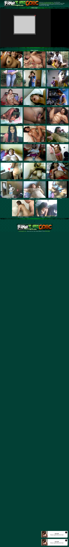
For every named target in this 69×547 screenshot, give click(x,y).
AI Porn (53, 3)
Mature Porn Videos (47, 3)
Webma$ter (47, 231)
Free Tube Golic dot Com (48, 2)
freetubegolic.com (22, 231)
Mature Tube (41, 3)
